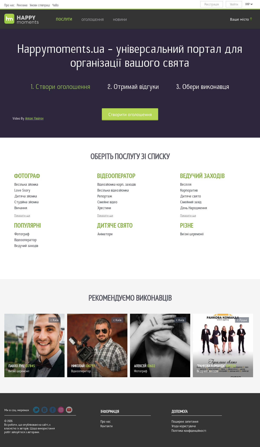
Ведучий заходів (26, 246)
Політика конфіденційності (189, 430)
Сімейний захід (191, 202)
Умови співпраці (40, 5)
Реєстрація (212, 4)
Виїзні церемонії (192, 234)
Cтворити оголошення (130, 114)
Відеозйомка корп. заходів (118, 184)
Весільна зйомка (27, 184)
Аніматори (105, 234)
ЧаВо (55, 5)
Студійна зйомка (28, 202)
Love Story (23, 190)
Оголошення (92, 19)
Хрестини (105, 208)
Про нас (9, 5)
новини (120, 19)
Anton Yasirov (34, 118)
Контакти (107, 426)
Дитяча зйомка (27, 196)
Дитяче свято (191, 196)
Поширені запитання (185, 421)
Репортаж (106, 196)
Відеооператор (26, 240)
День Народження (194, 208)
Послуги (64, 19)
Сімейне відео (108, 202)
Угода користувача (184, 426)
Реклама (22, 5)
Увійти (234, 4)
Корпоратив (190, 190)
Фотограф (22, 234)
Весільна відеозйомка (114, 190)
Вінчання (22, 208)
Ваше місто (242, 19)
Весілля (186, 184)
